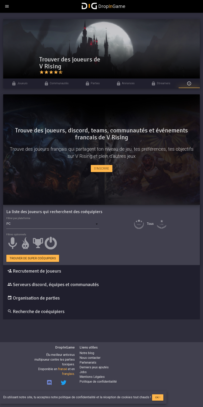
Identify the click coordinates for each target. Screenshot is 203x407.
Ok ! (157, 397)
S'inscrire (101, 168)
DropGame (103, 6)
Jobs (83, 372)
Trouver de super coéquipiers (33, 258)
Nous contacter (90, 358)
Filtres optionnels (16, 234)
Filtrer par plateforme (18, 218)
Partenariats (87, 362)
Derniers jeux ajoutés (94, 367)
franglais (68, 374)
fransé (62, 369)
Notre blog (86, 353)
